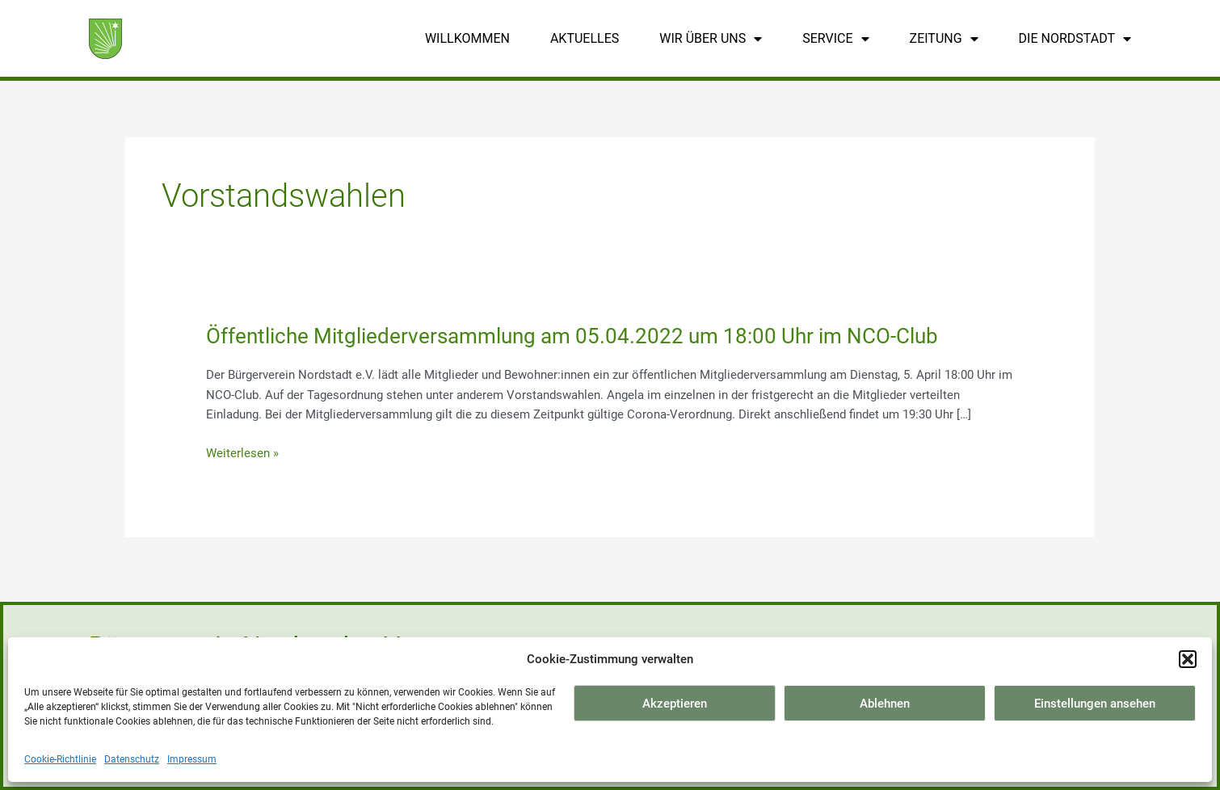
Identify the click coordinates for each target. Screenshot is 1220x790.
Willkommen (467, 38)
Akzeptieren (674, 703)
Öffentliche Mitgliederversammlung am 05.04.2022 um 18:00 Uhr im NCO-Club (572, 336)
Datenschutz (131, 759)
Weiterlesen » (242, 453)
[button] (1188, 659)
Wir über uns (710, 39)
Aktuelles (584, 38)
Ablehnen (885, 703)
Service (835, 39)
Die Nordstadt (1075, 39)
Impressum (192, 759)
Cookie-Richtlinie (60, 759)
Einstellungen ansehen (1094, 703)
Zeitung (944, 39)
